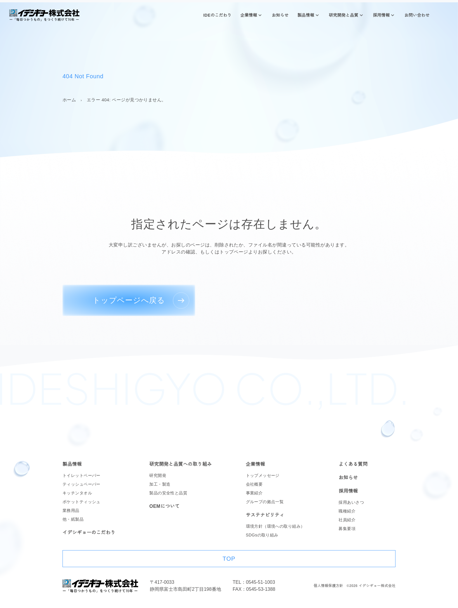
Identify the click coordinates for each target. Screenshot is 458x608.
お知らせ (280, 15)
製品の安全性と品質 (168, 493)
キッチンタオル (77, 493)
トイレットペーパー (81, 475)
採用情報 (381, 15)
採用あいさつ (351, 502)
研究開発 (157, 475)
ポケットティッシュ (81, 501)
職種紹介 (347, 511)
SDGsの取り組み (262, 535)
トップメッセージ (263, 475)
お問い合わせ (417, 15)
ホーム (69, 99)
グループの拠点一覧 (265, 501)
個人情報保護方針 (328, 586)
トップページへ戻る (129, 300)
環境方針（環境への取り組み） (275, 526)
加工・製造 (159, 484)
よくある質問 (353, 464)
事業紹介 (254, 493)
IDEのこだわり (217, 15)
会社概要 (254, 484)
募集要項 (347, 528)
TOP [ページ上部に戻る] (229, 558)
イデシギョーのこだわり (89, 532)
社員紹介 (347, 519)
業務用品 (71, 510)
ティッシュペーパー (81, 484)
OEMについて (164, 506)
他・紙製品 (73, 519)
